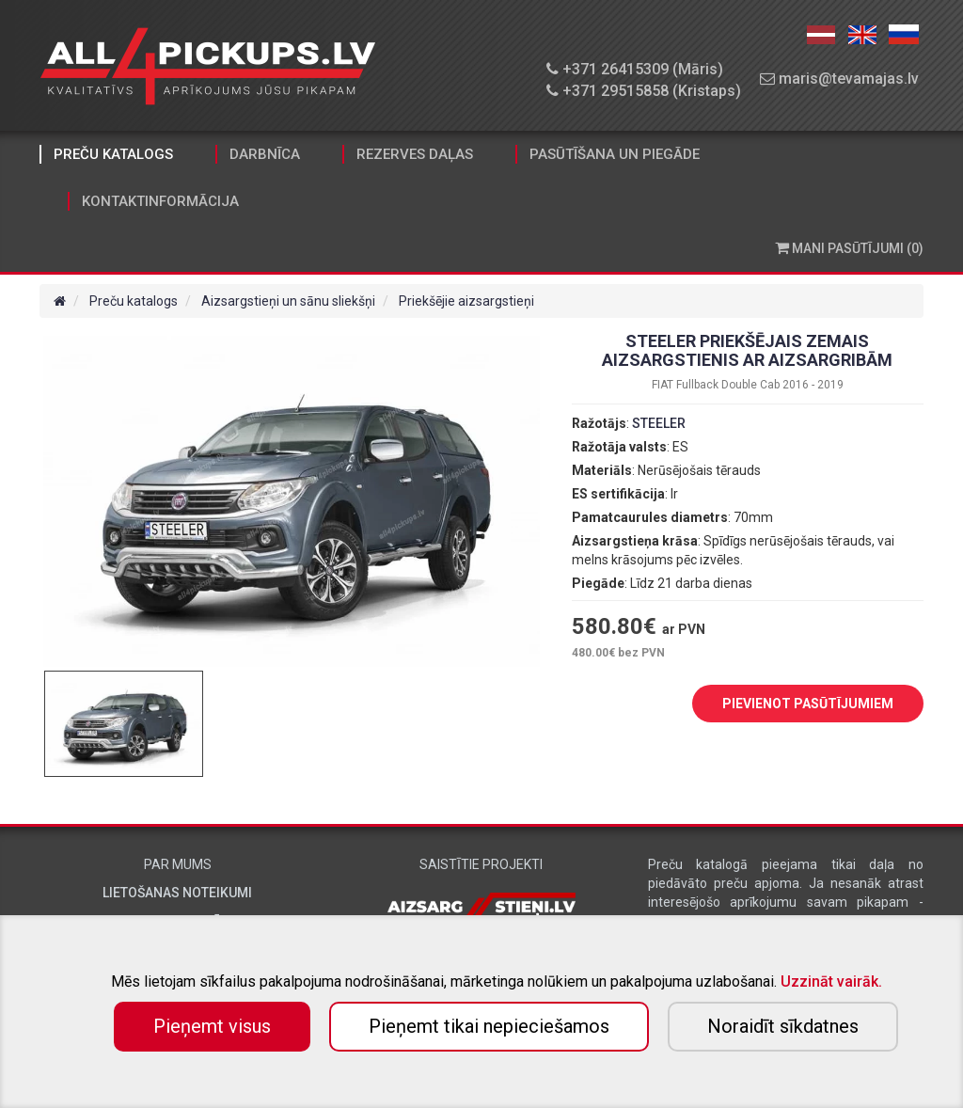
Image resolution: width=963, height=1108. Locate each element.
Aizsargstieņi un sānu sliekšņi (288, 301)
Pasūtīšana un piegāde (614, 154)
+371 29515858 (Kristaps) (643, 91)
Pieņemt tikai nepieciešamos (489, 1026)
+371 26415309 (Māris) (634, 69)
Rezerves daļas (414, 154)
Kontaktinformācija (160, 201)
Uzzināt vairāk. (831, 981)
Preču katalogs (113, 154)
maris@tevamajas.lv (839, 78)
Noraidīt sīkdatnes (783, 1026)
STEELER (659, 423)
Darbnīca (264, 154)
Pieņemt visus (212, 1026)
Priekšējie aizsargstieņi (466, 301)
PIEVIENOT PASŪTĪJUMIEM (793, 704)
